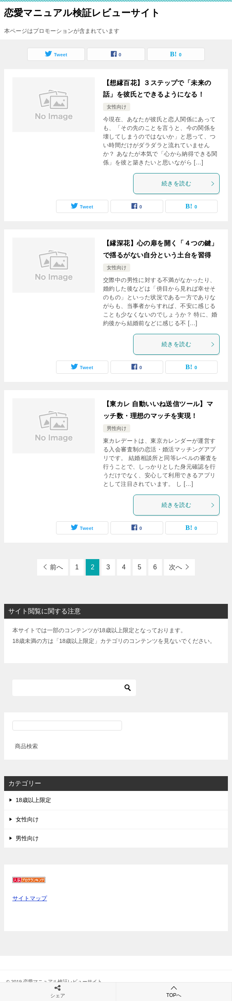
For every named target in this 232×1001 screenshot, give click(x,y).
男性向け (117, 428)
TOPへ (174, 991)
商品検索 (26, 746)
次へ (175, 567)
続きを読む (188, 183)
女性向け (117, 107)
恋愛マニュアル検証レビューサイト (82, 12)
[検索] (74, 688)
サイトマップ (29, 898)
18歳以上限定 (33, 800)
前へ (56, 567)
